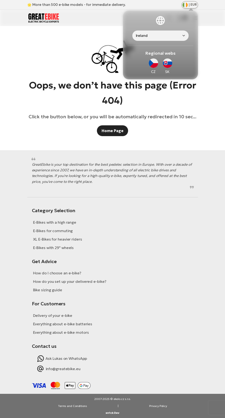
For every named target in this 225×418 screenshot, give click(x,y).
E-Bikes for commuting (53, 230)
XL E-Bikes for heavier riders (57, 239)
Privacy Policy (158, 406)
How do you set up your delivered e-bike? (69, 281)
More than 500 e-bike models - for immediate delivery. (79, 4)
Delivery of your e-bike (52, 315)
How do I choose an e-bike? (57, 273)
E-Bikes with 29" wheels (53, 247)
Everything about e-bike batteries (62, 324)
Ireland (142, 35)
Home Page (112, 130)
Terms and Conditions (72, 406)
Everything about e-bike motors (61, 332)
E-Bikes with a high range (54, 222)
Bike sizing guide (47, 290)
